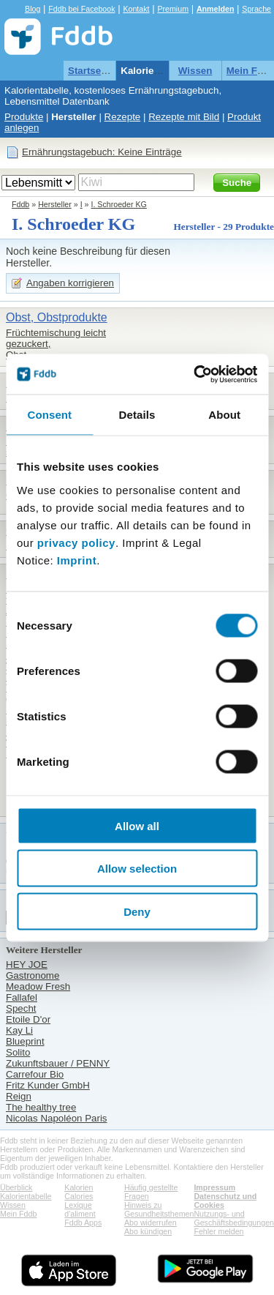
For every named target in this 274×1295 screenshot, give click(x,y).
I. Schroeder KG (118, 204)
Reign (18, 1096)
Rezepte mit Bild (183, 116)
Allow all (137, 825)
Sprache (256, 8)
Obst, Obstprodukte (56, 317)
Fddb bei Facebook (81, 8)
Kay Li (19, 1030)
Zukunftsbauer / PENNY (58, 1063)
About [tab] (224, 414)
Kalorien (78, 1187)
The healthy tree (41, 1107)
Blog (32, 8)
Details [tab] (137, 414)
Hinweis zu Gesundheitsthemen (159, 1209)
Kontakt (136, 8)
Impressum (214, 1187)
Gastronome (32, 975)
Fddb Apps (83, 1222)
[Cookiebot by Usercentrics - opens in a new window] (195, 374)
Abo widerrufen (150, 1222)
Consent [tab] (49, 414)
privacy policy (76, 542)
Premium (173, 8)
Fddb (20, 204)
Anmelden (216, 8)
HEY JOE (26, 964)
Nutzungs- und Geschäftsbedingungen (234, 1218)
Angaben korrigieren (70, 282)
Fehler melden (218, 1231)
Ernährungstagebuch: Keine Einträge (102, 151)
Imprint (76, 559)
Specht (21, 1008)
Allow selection (137, 868)
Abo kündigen (148, 1231)
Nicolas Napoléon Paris (56, 1118)
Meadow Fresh (38, 986)
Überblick (16, 1187)
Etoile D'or (28, 1019)
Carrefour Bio (35, 1074)
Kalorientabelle (156, 70)
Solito (18, 1052)
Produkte (23, 116)
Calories (78, 1196)
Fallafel (21, 997)
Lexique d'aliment (79, 1209)
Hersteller (73, 116)
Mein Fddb (18, 1213)
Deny (137, 911)
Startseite (90, 70)
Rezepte (122, 116)
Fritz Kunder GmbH (48, 1085)
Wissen (195, 70)
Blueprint (25, 1041)
